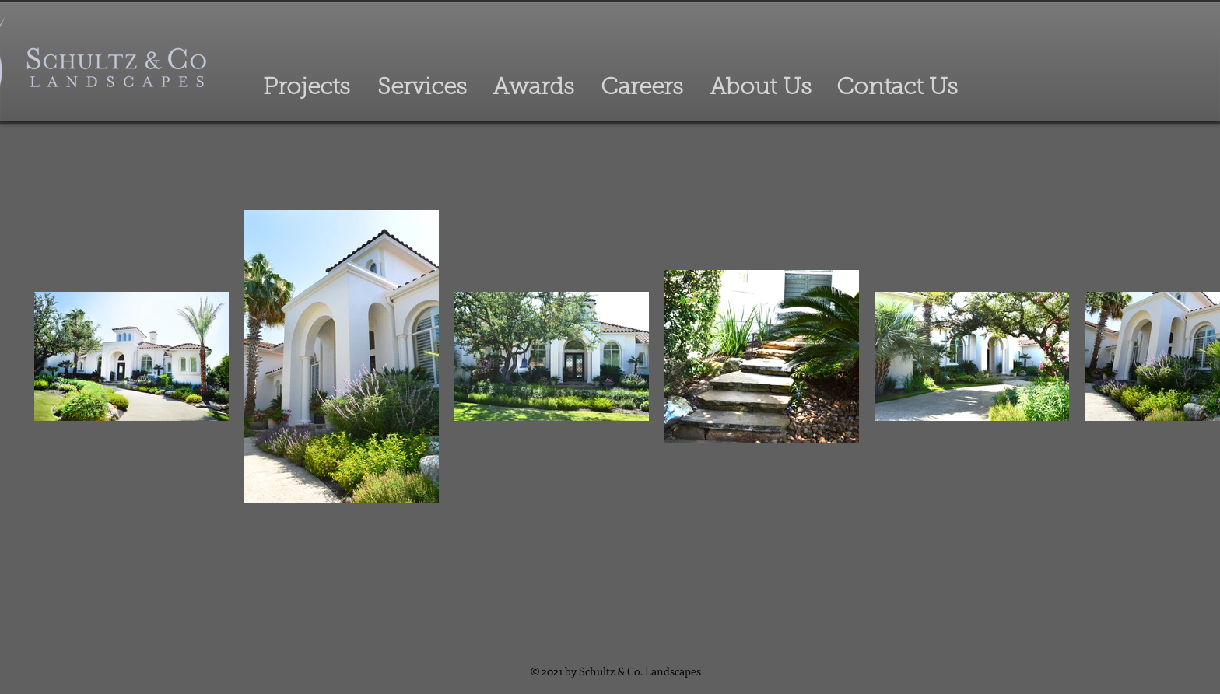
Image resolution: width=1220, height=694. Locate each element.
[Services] (422, 88)
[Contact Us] (897, 88)
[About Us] (760, 88)
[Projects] (306, 88)
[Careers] (641, 88)
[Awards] (533, 88)
